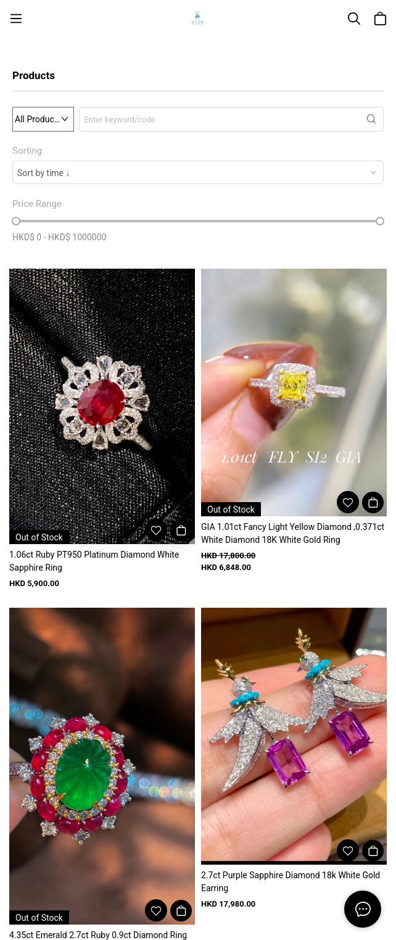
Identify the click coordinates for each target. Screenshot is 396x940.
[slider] (16, 221)
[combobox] (198, 172)
